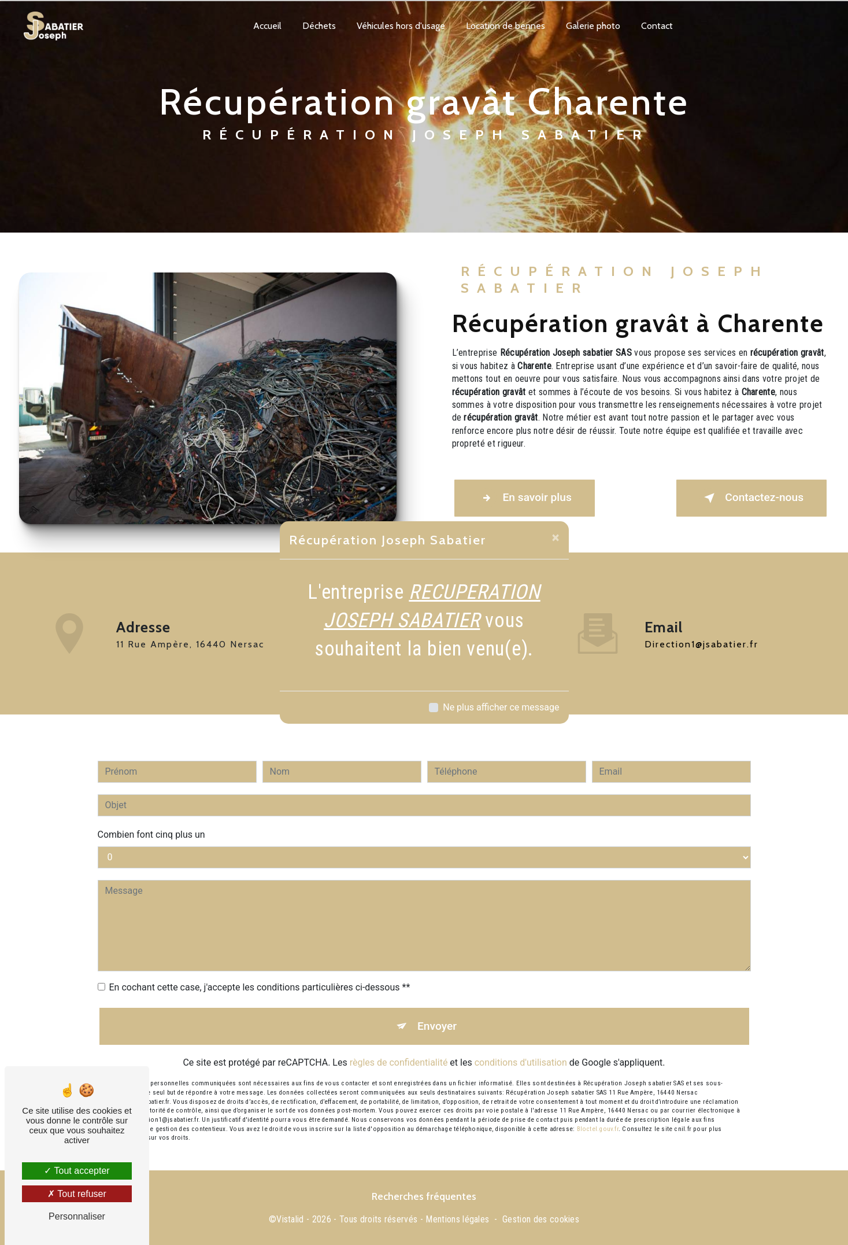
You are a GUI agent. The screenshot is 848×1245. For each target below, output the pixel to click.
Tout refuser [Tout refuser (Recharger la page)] (76, 1194)
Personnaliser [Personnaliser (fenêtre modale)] (77, 1216)
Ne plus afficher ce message (501, 707)
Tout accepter (76, 1171)
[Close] (556, 537)
